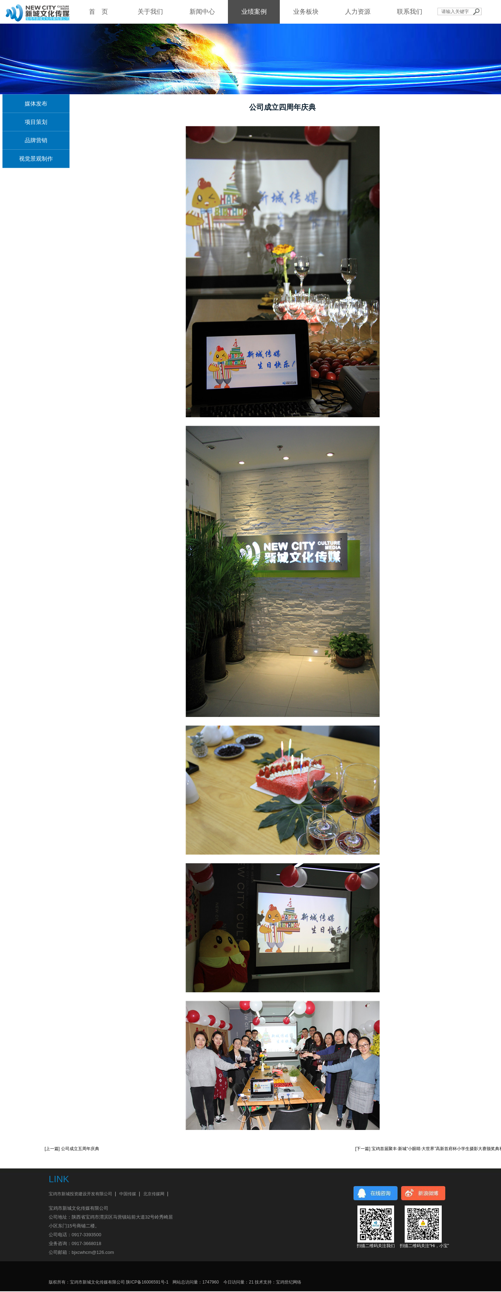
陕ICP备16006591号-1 (147, 1282)
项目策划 (36, 122)
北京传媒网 (153, 1193)
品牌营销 (36, 140)
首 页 (98, 11)
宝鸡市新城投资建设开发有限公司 (80, 1193)
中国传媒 (127, 1193)
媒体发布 (36, 104)
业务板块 (306, 11)
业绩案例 (254, 11)
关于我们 (150, 11)
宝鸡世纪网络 (288, 1282)
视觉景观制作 (36, 159)
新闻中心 (202, 11)
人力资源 (357, 11)
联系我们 (409, 11)
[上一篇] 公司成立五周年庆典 (72, 1148)
